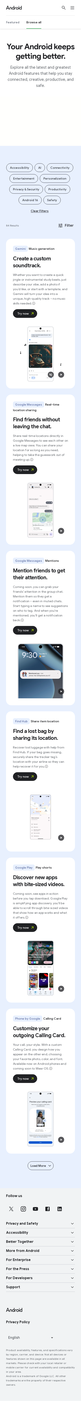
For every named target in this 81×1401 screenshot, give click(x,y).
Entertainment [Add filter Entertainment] (23, 178)
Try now (25, 313)
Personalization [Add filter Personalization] (54, 178)
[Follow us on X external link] (11, 1209)
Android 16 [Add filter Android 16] (30, 200)
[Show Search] (63, 8)
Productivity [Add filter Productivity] (57, 189)
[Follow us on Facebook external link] (47, 1209)
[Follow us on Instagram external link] (23, 1209)
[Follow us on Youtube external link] (35, 1209)
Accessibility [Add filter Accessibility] (19, 168)
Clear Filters (40, 211)
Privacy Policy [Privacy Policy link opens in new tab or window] (18, 1322)
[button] (51, 374)
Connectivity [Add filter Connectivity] (60, 168)
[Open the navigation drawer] (75, 8)
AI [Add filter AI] (39, 168)
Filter (66, 225)
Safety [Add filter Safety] (52, 200)
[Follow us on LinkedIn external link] (59, 1209)
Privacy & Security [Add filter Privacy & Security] (26, 189)
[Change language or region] (31, 1338)
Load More (41, 1166)
